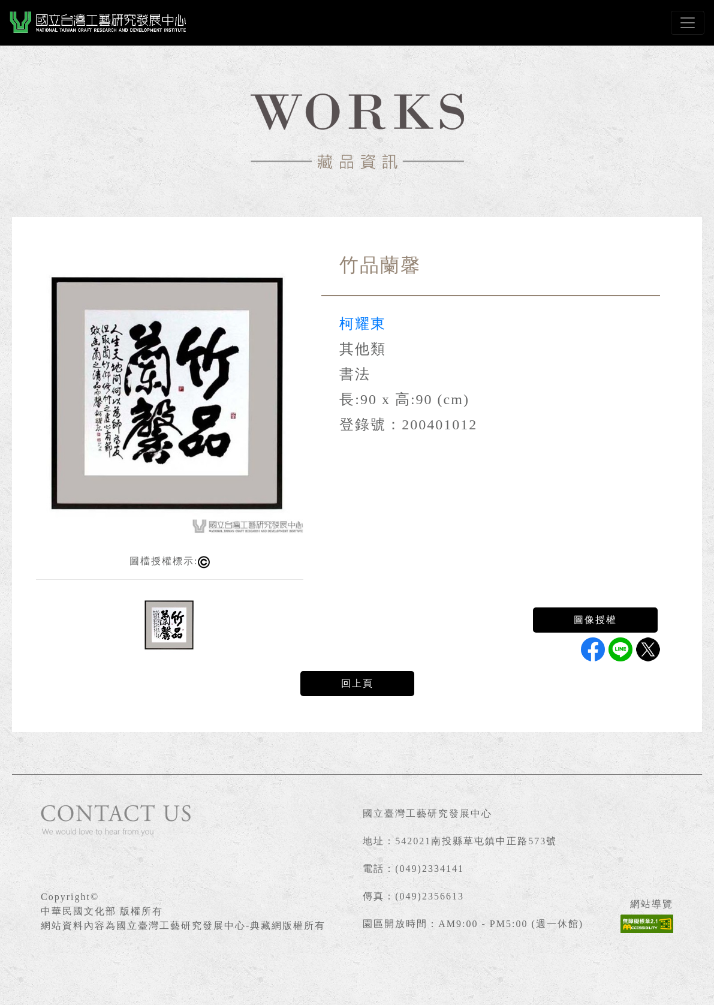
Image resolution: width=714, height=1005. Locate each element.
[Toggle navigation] (687, 23)
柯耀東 (362, 324)
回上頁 (357, 683)
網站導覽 (651, 904)
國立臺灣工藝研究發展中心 (427, 813)
